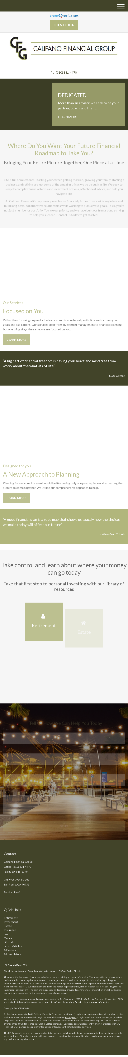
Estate (8, 925)
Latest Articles (13, 946)
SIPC (74, 1017)
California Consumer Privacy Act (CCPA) (104, 999)
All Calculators (12, 954)
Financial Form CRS (17, 965)
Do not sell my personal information (92, 1002)
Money (8, 938)
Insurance (10, 929)
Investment (11, 921)
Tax (6, 934)
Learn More (68, 117)
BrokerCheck (73, 971)
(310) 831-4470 (64, 72)
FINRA (68, 1017)
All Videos (10, 950)
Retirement (11, 917)
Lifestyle (9, 942)
